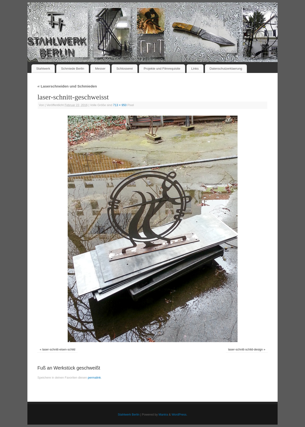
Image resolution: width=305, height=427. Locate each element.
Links (195, 68)
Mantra (163, 414)
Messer (100, 68)
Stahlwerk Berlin (128, 414)
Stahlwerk (43, 68)
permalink (94, 377)
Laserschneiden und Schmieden (67, 86)
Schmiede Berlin (72, 68)
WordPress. (179, 414)
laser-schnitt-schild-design (245, 349)
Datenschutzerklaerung (226, 68)
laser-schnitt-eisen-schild (58, 349)
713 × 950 (120, 105)
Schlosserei (124, 68)
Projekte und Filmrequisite (162, 68)
